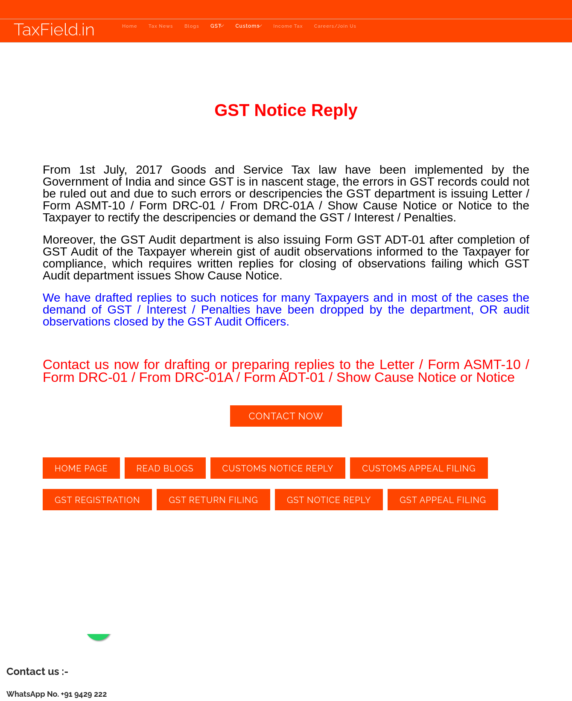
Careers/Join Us (360, 31)
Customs (262, 31)
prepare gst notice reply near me (395, 525)
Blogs (196, 31)
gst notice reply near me (117, 525)
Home (129, 31)
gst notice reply (62, 525)
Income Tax (310, 31)
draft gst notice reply (180, 525)
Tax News (163, 31)
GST (223, 31)
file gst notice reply (466, 525)
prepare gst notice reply (317, 525)
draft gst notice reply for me (246, 525)
